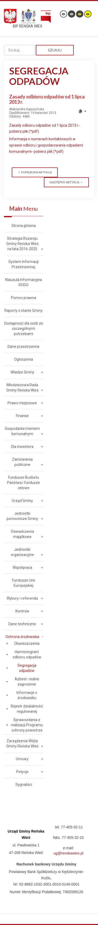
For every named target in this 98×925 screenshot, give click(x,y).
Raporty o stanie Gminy (23, 310)
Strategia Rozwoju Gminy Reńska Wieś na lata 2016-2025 (22, 243)
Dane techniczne (22, 624)
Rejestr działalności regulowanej (27, 708)
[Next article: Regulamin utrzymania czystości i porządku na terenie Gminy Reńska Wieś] (66, 182)
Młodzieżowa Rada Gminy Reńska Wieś (22, 387)
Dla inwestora (22, 446)
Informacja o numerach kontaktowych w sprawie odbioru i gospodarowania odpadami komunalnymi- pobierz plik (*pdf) (46, 145)
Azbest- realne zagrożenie (27, 681)
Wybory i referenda (22, 598)
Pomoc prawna (23, 298)
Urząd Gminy (22, 501)
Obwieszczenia (26, 643)
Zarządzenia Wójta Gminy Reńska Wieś (22, 743)
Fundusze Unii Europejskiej (23, 583)
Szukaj (55, 50)
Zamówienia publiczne (22, 462)
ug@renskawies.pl (69, 853)
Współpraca (22, 567)
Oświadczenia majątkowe (22, 534)
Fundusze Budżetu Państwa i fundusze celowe (23, 482)
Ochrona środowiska (22, 637)
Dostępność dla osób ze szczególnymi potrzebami (23, 328)
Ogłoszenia (23, 359)
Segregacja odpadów (27, 668)
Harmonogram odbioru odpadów (27, 654)
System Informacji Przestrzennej (23, 264)
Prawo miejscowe (22, 403)
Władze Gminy (22, 372)
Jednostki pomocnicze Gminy (22, 516)
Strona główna (23, 226)
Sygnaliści (23, 784)
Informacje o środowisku (26, 695)
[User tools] (82, 111)
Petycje (22, 772)
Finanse (22, 416)
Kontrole (22, 611)
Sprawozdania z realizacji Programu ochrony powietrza (27, 725)
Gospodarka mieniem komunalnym (22, 431)
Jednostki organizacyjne (22, 552)
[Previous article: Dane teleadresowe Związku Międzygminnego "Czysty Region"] (35, 172)
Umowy (22, 759)
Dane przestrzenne (23, 346)
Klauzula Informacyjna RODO (23, 282)
